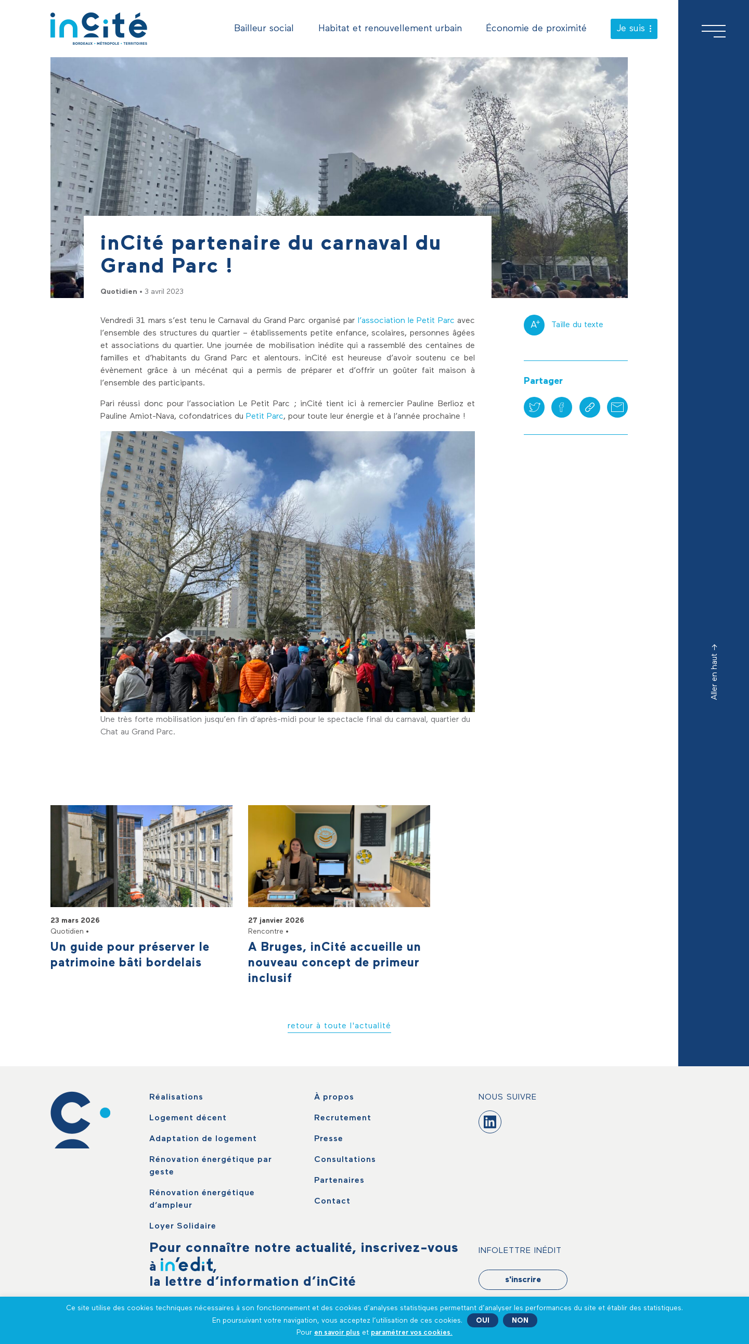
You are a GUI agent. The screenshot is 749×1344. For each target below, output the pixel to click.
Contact (332, 1201)
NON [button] (520, 1320)
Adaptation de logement (203, 1139)
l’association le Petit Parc (406, 321)
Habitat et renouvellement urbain (390, 28)
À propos (334, 1097)
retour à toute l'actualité (339, 1026)
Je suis (634, 28)
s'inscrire (523, 1280)
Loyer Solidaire (182, 1226)
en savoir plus (337, 1332)
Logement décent (188, 1118)
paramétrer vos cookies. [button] (412, 1332)
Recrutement (342, 1118)
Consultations (345, 1160)
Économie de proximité (536, 28)
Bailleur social (264, 28)
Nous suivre (508, 1097)
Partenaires (339, 1181)
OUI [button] (482, 1320)
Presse (328, 1139)
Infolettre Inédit (520, 1251)
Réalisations (176, 1097)
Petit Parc (264, 416)
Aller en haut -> (715, 672)
